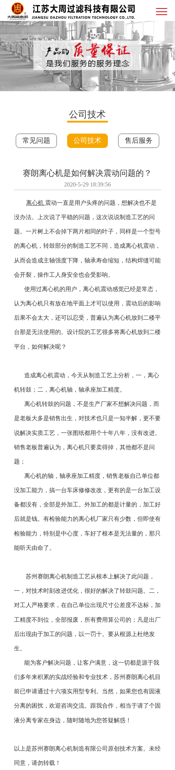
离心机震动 (50, 375)
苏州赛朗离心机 (46, 576)
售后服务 (139, 140)
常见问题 (36, 140)
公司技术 (87, 140)
